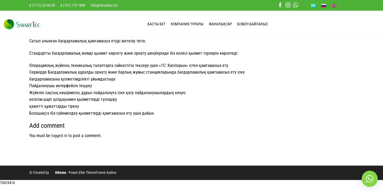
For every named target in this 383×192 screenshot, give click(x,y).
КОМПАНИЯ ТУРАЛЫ (187, 24)
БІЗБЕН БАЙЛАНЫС (252, 24)
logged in (59, 135)
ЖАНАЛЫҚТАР (220, 24)
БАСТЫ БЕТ (156, 24)
